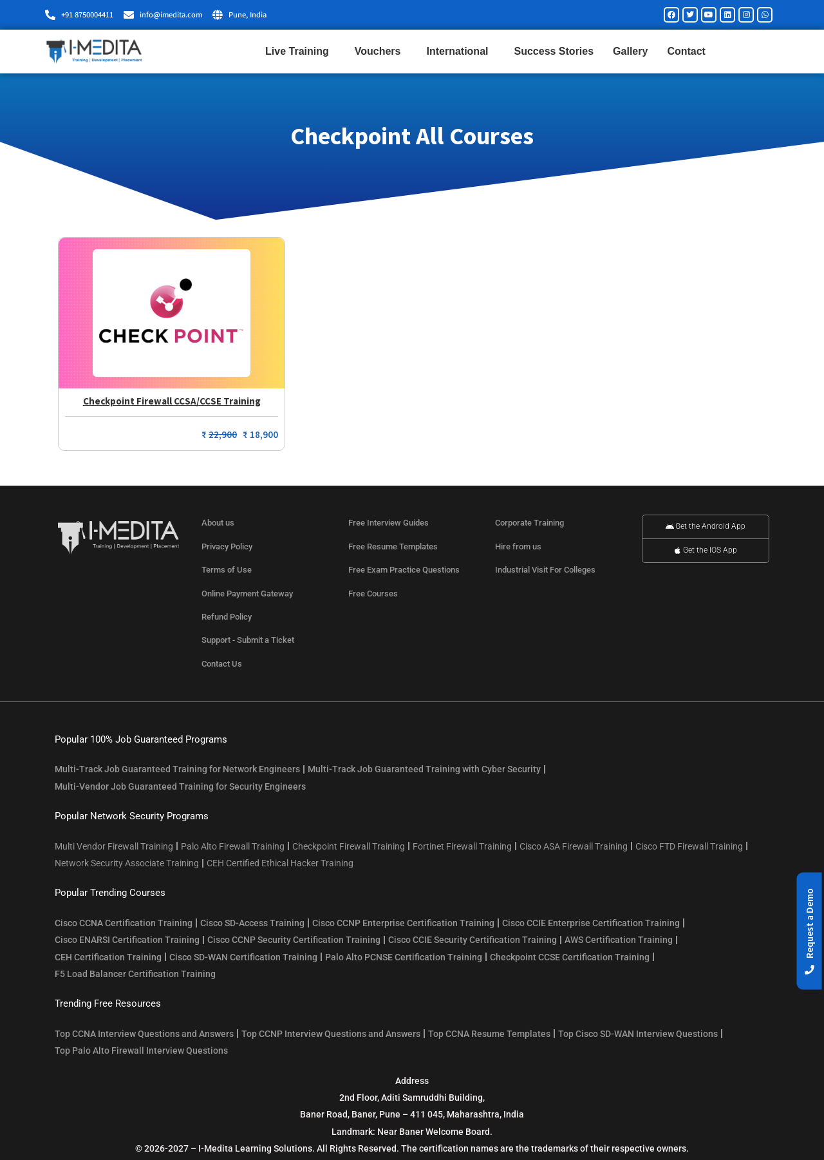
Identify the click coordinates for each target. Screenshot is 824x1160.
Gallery (630, 51)
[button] (809, 931)
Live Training (300, 51)
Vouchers (381, 51)
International (460, 51)
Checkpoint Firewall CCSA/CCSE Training (172, 401)
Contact (686, 51)
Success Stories (554, 51)
